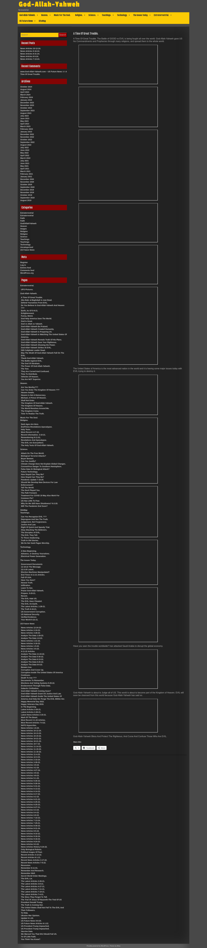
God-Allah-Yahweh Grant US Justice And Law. (41, 694)
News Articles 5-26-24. (30, 783)
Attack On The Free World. (32, 453)
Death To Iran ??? (29, 678)
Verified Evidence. (29, 617)
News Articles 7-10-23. (30, 818)
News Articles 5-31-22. (30, 786)
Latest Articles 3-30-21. (31, 712)
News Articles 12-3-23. (30, 757)
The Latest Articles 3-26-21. (33, 881)
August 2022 (25, 145)
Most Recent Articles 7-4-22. (33, 723)
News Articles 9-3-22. (30, 844)
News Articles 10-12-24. (30, 48)
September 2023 (27, 110)
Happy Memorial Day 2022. (32, 702)
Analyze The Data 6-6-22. (32, 665)
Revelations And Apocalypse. (34, 440)
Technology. (122, 15)
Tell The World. (27, 488)
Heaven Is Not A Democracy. (33, 395)
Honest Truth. (27, 583)
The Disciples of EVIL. (30, 532)
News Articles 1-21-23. (30, 641)
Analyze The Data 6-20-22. (32, 662)
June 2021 (24, 163)
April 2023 (24, 124)
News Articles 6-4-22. (30, 812)
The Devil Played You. (30, 490)
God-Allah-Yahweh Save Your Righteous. (39, 342)
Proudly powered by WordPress (98, 946)
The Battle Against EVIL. (31, 361)
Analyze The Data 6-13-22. (32, 659)
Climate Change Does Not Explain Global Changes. (43, 464)
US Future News (26, 21)
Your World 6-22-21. (29, 620)
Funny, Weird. (27, 316)
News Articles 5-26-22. (30, 781)
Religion (24, 231)
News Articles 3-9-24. (30, 765)
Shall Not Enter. (28, 400)
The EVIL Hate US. (29, 598)
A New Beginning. (29, 551)
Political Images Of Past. (32, 852)
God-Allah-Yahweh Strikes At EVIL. (36, 348)
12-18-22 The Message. (31, 567)
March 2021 (25, 171)
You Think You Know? (30, 939)
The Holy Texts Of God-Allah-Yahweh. (37, 445)
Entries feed (25, 268)
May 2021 (24, 166)
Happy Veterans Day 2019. (32, 704)
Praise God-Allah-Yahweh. (32, 591)
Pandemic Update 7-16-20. (32, 480)
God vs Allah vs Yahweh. (32, 324)
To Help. (24, 913)
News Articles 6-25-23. (30, 805)
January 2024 (26, 100)
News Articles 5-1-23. (30, 778)
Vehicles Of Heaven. (30, 377)
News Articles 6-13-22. (30, 789)
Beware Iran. (26, 667)
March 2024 (25, 95)
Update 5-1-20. (27, 918)
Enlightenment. (27, 313)
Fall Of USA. (26, 577)
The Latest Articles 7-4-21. (32, 894)
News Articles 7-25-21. (30, 823)
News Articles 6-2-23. (30, 797)
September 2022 (27, 142)
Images (23, 229)
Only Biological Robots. (31, 849)
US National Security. (30, 614)
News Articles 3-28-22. (30, 762)
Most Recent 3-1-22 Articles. (33, 720)
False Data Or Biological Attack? (35, 469)
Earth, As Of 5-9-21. (29, 311)
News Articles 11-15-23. (31, 749)
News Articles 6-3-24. (30, 810)
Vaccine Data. (27, 931)
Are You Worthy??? (29, 387)
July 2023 (24, 116)
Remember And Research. (32, 871)
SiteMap (42, 21)
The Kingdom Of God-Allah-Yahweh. (37, 403)
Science (23, 237)
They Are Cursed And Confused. (35, 371)
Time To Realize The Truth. (32, 414)
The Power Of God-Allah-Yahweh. (35, 366)
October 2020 (26, 184)
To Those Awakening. (30, 538)
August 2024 (25, 89)
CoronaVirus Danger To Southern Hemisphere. (41, 466)
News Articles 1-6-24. (30, 728)
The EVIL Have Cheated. (31, 601)
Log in (23, 265)
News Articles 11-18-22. (31, 752)
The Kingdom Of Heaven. (32, 406)
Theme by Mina (115, 946)
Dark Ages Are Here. (30, 424)
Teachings (24, 239)
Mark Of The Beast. (29, 717)
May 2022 (24, 153)
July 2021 (24, 161)
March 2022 (25, 158)
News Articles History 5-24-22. (34, 847)
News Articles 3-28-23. (30, 633)
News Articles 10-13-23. (31, 733)
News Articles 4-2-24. (30, 768)
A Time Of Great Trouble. (32, 297)
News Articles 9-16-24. (30, 51)
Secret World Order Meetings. (34, 876)
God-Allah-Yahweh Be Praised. (34, 326)
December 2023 (27, 103)
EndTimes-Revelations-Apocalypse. (36, 427)
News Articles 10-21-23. (31, 741)
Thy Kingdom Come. (30, 411)
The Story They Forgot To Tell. (34, 897)
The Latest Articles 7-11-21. (33, 889)
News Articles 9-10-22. (30, 834)
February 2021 (26, 174)
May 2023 (24, 121)
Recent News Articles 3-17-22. (34, 860)
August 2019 (25, 200)
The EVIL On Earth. (29, 604)
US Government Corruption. (33, 612)
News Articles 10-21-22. (31, 738)
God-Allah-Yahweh (50, 4)
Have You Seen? (28, 580)
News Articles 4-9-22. (30, 773)
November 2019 (27, 192)
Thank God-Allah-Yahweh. (32, 358)
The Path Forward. (29, 493)
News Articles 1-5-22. (30, 646)
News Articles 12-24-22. (31, 628)
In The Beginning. (28, 707)
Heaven (23, 226)
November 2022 (27, 137)
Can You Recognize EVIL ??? (34, 517)
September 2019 (27, 198)
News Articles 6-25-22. (30, 802)
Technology (25, 245)
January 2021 (26, 177)
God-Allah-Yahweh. (27, 15)
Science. (92, 15)
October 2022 (26, 140)
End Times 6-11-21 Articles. (33, 575)
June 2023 (24, 118)
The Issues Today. (140, 15)
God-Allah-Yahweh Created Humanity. (37, 329)
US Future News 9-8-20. (31, 921)
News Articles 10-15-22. (31, 736)
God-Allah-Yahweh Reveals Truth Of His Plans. (41, 340)
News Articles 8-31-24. (30, 54)
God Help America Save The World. (36, 318)
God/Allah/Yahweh (28, 223)
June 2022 (24, 150)
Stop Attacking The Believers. (34, 530)
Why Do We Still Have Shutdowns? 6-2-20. (39, 503)
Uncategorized (26, 247)
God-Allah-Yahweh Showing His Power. (38, 345)
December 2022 (27, 134)
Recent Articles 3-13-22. (31, 855)
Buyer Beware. (27, 458)
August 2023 (25, 113)
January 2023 (26, 132)
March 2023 (25, 126)
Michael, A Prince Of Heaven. (33, 398)
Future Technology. (29, 472)
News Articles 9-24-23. (30, 841)
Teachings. (106, 15)
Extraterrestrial (27, 213)
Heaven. (44, 15)
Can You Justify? (28, 461)
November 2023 (27, 105)
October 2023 (26, 108)
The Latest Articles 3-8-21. (32, 884)
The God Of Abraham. (30, 363)
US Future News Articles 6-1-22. (35, 923)
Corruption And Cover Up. (32, 670)
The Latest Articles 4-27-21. (33, 886)
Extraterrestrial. (161, 15)
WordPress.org (27, 273)
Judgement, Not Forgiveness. (34, 522)
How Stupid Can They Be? (32, 474)
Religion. (79, 15)
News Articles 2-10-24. (30, 760)
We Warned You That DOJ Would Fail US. (39, 934)
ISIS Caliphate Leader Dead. (33, 350)
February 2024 (26, 97)
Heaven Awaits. (27, 392)
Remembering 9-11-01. (31, 437)
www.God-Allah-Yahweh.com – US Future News (41, 72)
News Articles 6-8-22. (30, 815)
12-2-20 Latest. (27, 569)
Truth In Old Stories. (30, 540)
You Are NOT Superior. (31, 379)
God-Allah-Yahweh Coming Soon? (36, 691)
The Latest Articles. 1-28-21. (33, 606)
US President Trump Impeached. (35, 926)
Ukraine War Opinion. (30, 915)
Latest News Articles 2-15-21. (33, 715)
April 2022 (24, 155)
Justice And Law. (28, 525)
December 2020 (27, 179)
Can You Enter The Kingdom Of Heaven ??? (40, 390)
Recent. (24, 596)
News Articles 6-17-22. (30, 794)
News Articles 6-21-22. (30, 799)
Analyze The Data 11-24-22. (33, 654)
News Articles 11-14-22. (31, 746)
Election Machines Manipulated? (35, 572)
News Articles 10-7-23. (30, 744)
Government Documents (32, 564)
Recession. (26, 865)
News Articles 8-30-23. (30, 826)
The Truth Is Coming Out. (32, 905)
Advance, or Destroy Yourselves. (35, 554)
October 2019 (26, 195)
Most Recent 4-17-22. (30, 432)
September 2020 (27, 187)
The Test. (25, 369)
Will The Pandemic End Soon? (34, 506)
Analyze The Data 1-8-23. (32, 638)
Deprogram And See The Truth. (34, 519)
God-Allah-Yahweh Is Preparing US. (36, 332)
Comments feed (27, 270)
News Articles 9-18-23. (30, 839)
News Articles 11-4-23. (30, 754)
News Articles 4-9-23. (30, 775)
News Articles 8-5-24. (29, 56)
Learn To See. (27, 588)
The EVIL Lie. (27, 878)
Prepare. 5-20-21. (28, 593)
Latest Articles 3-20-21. (31, 709)
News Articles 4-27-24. (30, 770)
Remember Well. (28, 873)
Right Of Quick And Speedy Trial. (35, 527)
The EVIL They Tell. (29, 535)
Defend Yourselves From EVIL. (34, 303)
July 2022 (24, 147)
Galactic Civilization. (30, 688)
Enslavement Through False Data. (36, 686)
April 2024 (24, 92)
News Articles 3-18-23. (30, 643)
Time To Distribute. (29, 374)
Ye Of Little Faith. (28, 937)
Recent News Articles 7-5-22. (33, 863)
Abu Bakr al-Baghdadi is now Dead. (36, 300)
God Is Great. (27, 321)
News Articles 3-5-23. (30, 649)
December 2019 (27, 190)
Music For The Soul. (62, 15)
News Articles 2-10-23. (30, 630)
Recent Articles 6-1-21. (31, 857)
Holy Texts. (26, 429)
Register (24, 262)
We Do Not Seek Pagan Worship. (35, 543)
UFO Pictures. (27, 289)
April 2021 (24, 169)
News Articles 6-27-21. (30, 807)
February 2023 (26, 129)
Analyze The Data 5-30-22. (32, 657)
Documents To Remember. (32, 680)
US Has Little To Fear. (30, 501)
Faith (22, 218)
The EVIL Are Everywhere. (32, 443)
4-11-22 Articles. (28, 651)
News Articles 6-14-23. (30, 791)
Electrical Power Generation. (33, 556)
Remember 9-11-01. (29, 868)
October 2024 (26, 87)
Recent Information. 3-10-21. (33, 435)
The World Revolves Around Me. (35, 408)
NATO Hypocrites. (29, 725)
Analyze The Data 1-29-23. (32, 635)
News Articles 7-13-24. (30, 59)
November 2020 (27, 182)
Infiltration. (25, 585)
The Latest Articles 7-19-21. (33, 892)
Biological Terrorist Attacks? (33, 456)
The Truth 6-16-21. (29, 609)
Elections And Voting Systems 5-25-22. (38, 683)
